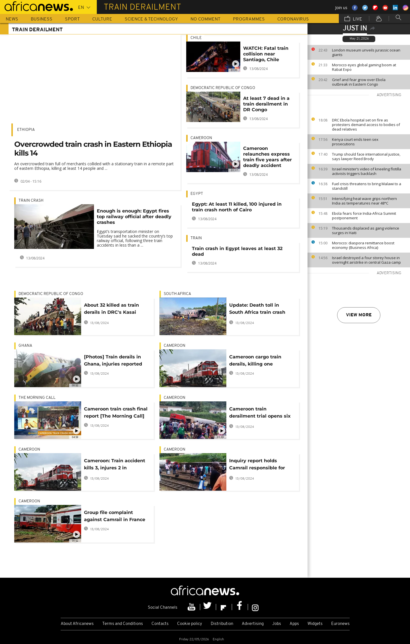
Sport (72, 19)
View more (359, 315)
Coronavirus (293, 19)
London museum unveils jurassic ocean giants (366, 52)
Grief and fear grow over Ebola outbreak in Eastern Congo (359, 81)
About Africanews (77, 624)
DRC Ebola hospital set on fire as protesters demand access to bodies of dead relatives (366, 124)
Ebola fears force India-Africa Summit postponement (364, 215)
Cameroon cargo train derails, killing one (255, 360)
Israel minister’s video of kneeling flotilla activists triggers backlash (366, 171)
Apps (294, 624)
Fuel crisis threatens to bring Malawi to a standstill (366, 186)
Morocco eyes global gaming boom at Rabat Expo (364, 67)
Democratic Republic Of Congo (222, 88)
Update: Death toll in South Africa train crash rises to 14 (257, 309)
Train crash (31, 201)
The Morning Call (37, 398)
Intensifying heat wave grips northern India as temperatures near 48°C (364, 200)
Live (353, 19)
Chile (196, 38)
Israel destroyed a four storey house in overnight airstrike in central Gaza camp (366, 260)
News (12, 19)
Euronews (340, 624)
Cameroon (201, 138)
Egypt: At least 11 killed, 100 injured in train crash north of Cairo (237, 206)
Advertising (253, 624)
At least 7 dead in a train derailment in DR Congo (266, 104)
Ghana (25, 346)
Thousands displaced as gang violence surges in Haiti (365, 230)
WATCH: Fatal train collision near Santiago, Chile (265, 54)
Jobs (276, 624)
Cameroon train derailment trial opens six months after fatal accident (260, 413)
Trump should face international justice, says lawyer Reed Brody (366, 156)
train (196, 238)
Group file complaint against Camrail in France (114, 516)
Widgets (315, 624)
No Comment (205, 19)
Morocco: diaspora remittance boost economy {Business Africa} (363, 245)
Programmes (249, 19)
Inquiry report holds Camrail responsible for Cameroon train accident (258, 465)
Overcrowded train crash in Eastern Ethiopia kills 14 (93, 149)
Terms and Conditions (122, 624)
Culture (102, 19)
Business (41, 19)
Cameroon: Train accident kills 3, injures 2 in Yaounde (114, 465)
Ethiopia (26, 130)
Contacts (160, 624)
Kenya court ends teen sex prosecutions (355, 141)
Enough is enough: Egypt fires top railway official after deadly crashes (134, 216)
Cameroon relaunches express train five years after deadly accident (267, 157)
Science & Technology (151, 19)
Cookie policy (189, 624)
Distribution (222, 624)
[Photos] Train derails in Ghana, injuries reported (113, 360)
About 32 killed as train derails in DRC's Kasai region (111, 309)
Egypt (196, 194)
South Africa (177, 294)
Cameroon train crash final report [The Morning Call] (115, 412)
